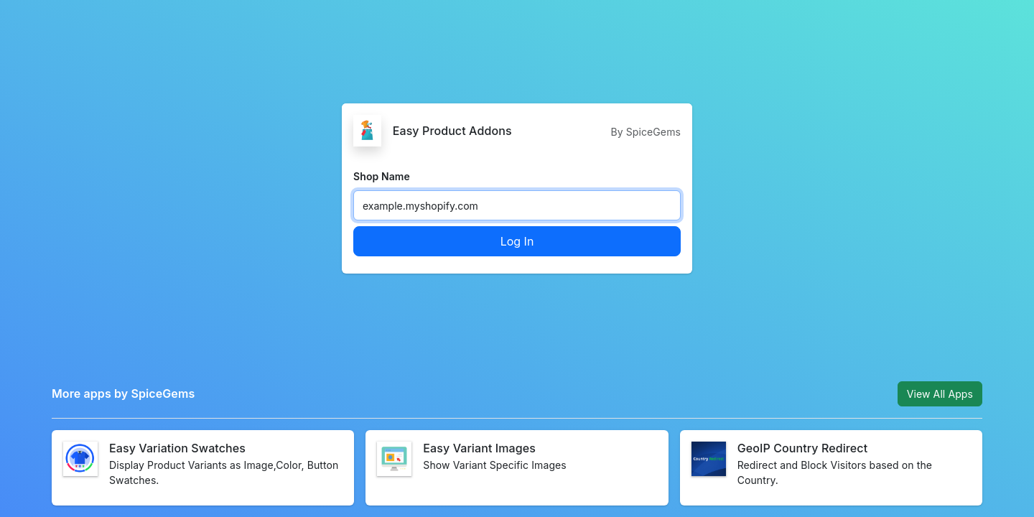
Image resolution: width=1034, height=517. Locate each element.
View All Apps (940, 394)
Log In (517, 241)
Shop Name (381, 176)
